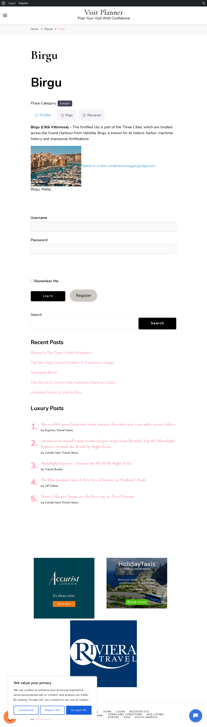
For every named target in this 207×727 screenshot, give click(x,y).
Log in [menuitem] (12, 3)
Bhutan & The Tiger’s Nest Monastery (61, 352)
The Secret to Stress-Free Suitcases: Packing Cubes (73, 382)
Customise (26, 710)
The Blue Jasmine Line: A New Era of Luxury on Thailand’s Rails (93, 480)
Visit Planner (103, 12)
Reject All (52, 710)
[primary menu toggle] (5, 15)
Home (108, 711)
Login (120, 711)
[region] (52, 697)
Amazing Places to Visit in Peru (56, 392)
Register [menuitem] (23, 3)
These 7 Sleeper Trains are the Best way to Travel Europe (87, 496)
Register (83, 295)
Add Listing (155, 714)
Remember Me (44, 281)
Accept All (79, 710)
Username (39, 217)
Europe (65, 103)
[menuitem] (3, 3)
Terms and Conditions (125, 714)
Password (39, 240)
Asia (127, 717)
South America (146, 717)
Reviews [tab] (91, 115)
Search (36, 314)
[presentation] (58, 266)
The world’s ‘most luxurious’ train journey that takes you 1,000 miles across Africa (108, 424)
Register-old (139, 711)
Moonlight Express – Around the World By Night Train (86, 463)
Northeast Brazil (44, 372)
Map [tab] (66, 115)
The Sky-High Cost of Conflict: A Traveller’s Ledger (72, 362)
